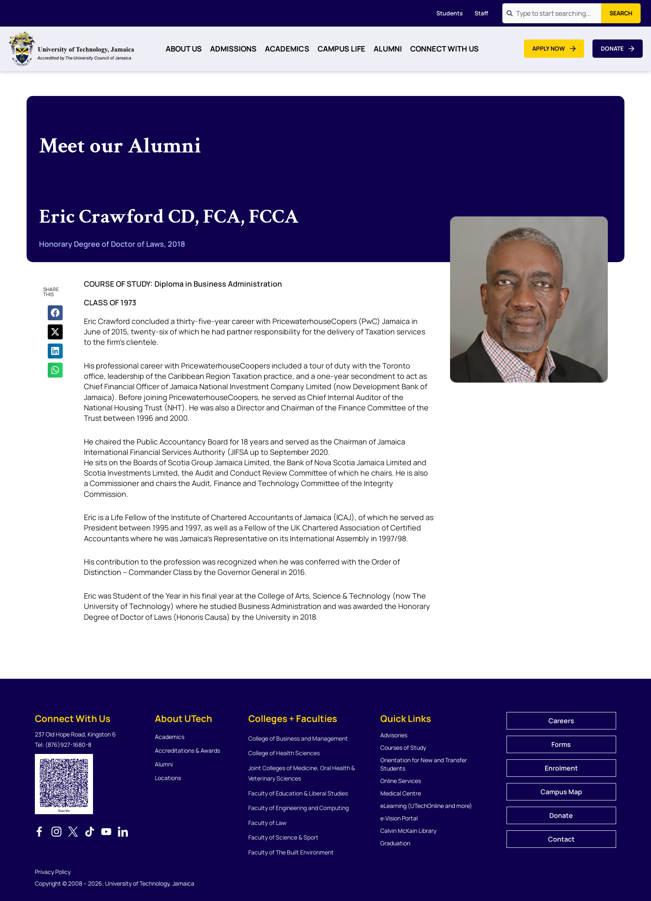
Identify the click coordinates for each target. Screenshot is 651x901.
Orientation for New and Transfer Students (423, 764)
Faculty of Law (267, 823)
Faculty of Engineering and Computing (298, 808)
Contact (561, 839)
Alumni (388, 49)
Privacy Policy (53, 872)
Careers (561, 720)
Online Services (400, 781)
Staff (481, 13)
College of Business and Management (298, 738)
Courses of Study (403, 747)
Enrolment (561, 768)
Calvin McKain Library (408, 831)
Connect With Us (444, 49)
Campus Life (341, 49)
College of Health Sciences (284, 753)
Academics (287, 49)
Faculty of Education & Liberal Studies (298, 793)
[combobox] (551, 13)
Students (449, 13)
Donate (561, 815)
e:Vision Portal (399, 818)
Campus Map (561, 791)
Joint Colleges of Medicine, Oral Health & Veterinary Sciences (301, 773)
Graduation (395, 843)
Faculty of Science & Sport (283, 837)
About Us (184, 49)
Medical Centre (400, 793)
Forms (561, 744)
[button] (55, 312)
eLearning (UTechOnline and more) (426, 806)
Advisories (393, 735)
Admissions (233, 49)
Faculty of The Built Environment (291, 852)
